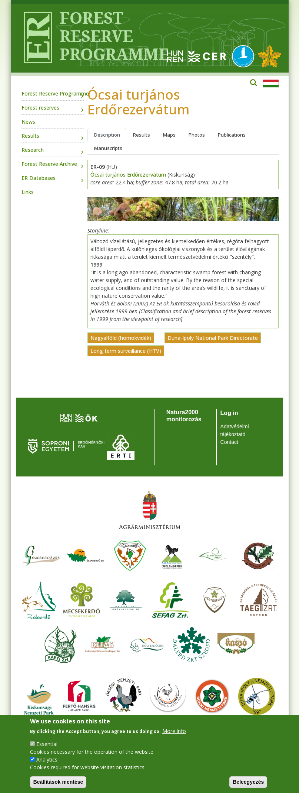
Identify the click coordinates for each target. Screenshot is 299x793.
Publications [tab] (231, 134)
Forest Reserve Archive (49, 163)
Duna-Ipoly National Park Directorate (212, 337)
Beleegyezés (248, 782)
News (28, 121)
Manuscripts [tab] (108, 148)
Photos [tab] (196, 134)
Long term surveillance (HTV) (125, 350)
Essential (46, 743)
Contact (229, 442)
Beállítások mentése (58, 782)
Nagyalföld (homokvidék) (120, 337)
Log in (229, 413)
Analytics (46, 759)
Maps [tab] (169, 134)
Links (27, 191)
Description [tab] (107, 134)
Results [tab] (141, 134)
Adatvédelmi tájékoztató (234, 430)
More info (174, 731)
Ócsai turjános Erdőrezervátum (128, 174)
